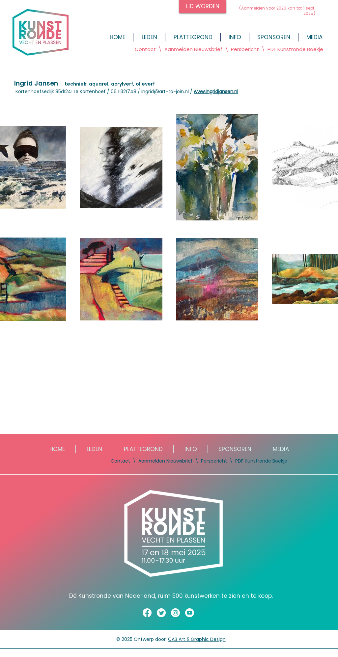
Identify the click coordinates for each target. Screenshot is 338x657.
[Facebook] (147, 612)
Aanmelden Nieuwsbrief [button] (194, 49)
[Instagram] (175, 612)
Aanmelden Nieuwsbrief (165, 461)
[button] (314, 37)
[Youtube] (189, 612)
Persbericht (245, 49)
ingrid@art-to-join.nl (165, 91)
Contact (145, 49)
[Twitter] (161, 612)
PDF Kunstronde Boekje (294, 49)
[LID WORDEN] (202, 6)
